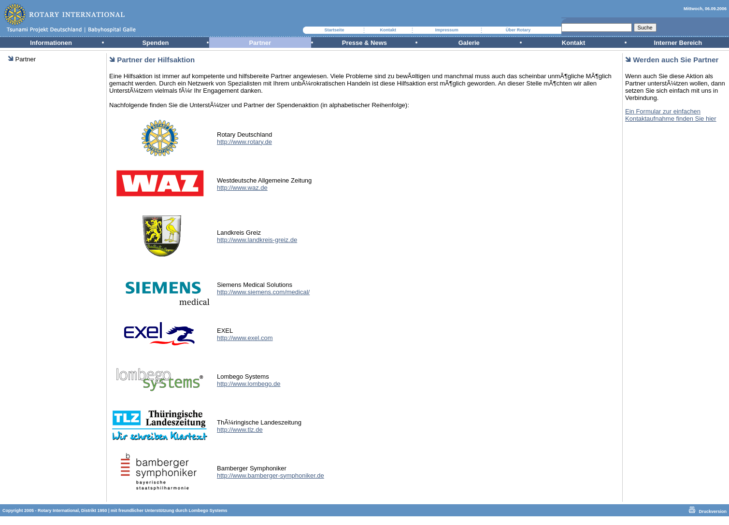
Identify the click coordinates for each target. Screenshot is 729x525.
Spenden (155, 42)
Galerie (469, 42)
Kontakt (388, 30)
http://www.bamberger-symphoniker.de (270, 475)
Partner (260, 42)
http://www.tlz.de (240, 429)
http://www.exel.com (245, 337)
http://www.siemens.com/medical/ (263, 292)
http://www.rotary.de (244, 141)
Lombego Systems (208, 510)
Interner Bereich (678, 42)
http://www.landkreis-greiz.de (257, 239)
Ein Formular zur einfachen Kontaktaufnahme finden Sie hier (670, 115)
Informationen (51, 42)
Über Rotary (518, 30)
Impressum (446, 30)
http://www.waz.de (242, 187)
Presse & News (364, 42)
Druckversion (713, 511)
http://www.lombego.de (249, 383)
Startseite (334, 30)
